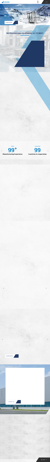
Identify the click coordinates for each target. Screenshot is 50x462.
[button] (2, 150)
